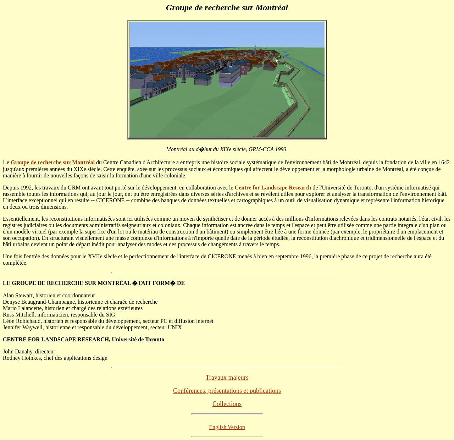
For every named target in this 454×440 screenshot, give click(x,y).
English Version (227, 427)
